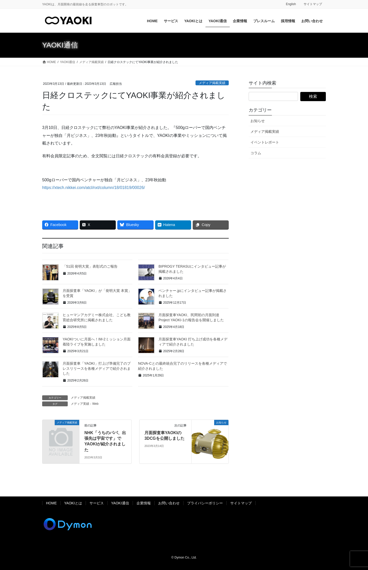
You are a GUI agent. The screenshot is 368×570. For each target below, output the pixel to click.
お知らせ (257, 121)
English (291, 4)
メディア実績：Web (84, 404)
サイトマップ (313, 4)
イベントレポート (264, 142)
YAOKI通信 (120, 503)
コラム (255, 153)
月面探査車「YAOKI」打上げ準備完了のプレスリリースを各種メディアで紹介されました (97, 368)
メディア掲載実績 (212, 83)
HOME (51, 503)
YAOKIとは (73, 503)
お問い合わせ (169, 503)
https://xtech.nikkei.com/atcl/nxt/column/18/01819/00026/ (93, 187)
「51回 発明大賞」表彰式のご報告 (90, 266)
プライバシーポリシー (205, 503)
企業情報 (143, 503)
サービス (96, 503)
